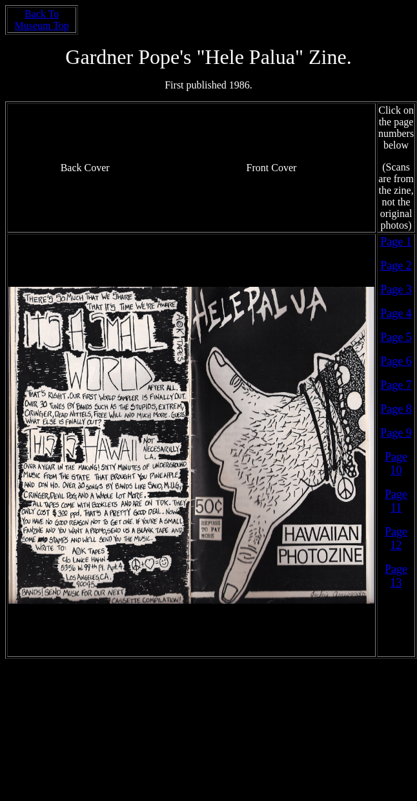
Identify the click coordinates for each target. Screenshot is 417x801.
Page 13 (396, 576)
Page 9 (396, 432)
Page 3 (396, 289)
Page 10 (396, 463)
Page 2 (396, 265)
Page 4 (396, 313)
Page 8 (396, 408)
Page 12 (396, 538)
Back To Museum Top (42, 19)
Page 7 (396, 385)
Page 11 (396, 501)
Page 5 (396, 337)
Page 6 (396, 361)
